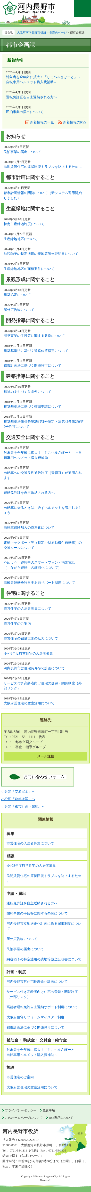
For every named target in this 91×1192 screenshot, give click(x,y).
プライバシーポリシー (20, 1110)
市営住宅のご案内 (17, 623)
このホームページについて (24, 1117)
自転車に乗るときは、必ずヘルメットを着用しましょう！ (43, 510)
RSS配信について (61, 1117)
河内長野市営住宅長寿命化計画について (34, 668)
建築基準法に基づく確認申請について (32, 406)
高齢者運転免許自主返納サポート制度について (39, 582)
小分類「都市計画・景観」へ (23, 806)
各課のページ (58, 32)
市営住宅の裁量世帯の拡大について (31, 638)
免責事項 (48, 1110)
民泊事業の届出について (24, 112)
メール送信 (45, 756)
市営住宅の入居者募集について (27, 608)
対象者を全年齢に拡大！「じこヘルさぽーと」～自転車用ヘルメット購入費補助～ (43, 79)
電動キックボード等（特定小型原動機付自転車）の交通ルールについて (43, 545)
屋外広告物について (19, 310)
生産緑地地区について (21, 239)
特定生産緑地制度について (24, 224)
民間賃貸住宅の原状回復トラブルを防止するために (43, 167)
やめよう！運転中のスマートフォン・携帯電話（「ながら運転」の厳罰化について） (39, 565)
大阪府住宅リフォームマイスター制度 (35, 1017)
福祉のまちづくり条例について (27, 392)
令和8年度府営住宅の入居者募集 (28, 653)
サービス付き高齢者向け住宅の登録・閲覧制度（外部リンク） (43, 685)
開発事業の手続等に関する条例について (34, 336)
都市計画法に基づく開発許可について (32, 365)
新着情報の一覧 (42, 122)
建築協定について (17, 295)
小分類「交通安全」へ (18, 791)
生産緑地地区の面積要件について (29, 269)
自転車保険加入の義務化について (29, 527)
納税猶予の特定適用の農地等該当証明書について (41, 254)
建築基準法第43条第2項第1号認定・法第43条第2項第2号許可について (43, 424)
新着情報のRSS (74, 122)
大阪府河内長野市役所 (31, 32)
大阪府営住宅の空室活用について (29, 703)
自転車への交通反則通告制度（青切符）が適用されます (43, 475)
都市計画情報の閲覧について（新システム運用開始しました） (43, 195)
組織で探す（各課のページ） (22, 1156)
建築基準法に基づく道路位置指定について (36, 351)
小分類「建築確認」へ (18, 799)
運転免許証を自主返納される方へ (31, 97)
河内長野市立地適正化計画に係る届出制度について (44, 926)
